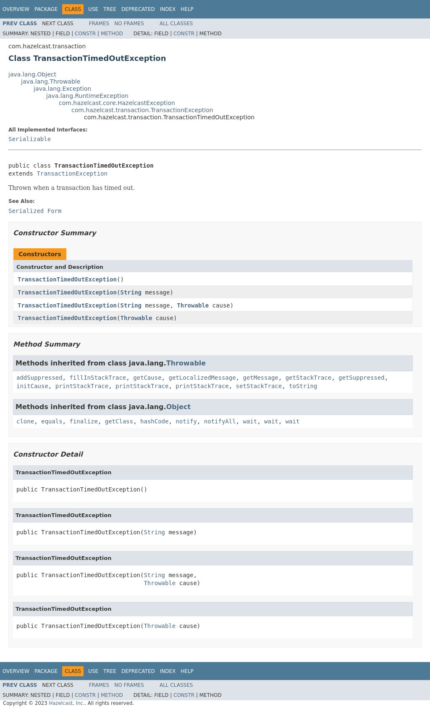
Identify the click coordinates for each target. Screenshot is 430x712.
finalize (83, 421)
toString (303, 386)
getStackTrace (309, 377)
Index (168, 9)
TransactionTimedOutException (67, 279)
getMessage (260, 377)
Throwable (193, 305)
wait (250, 421)
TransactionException (72, 173)
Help (187, 9)
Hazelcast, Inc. (66, 703)
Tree (109, 9)
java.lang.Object (32, 74)
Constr (85, 34)
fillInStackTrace (97, 377)
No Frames (129, 23)
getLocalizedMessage (202, 377)
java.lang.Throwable (50, 81)
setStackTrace (259, 386)
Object (178, 407)
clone (25, 421)
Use (93, 9)
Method (112, 34)
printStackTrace (81, 386)
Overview (16, 9)
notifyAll (220, 421)
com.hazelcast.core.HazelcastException (117, 103)
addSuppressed (39, 377)
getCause (147, 377)
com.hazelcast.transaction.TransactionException (142, 110)
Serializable (29, 139)
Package (46, 9)
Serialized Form (34, 211)
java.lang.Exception (62, 88)
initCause (32, 386)
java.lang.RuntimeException (87, 95)
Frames (99, 23)
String (131, 292)
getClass (119, 421)
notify (186, 421)
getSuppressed (361, 377)
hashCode (154, 421)
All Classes (176, 23)
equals (52, 421)
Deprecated (138, 9)
